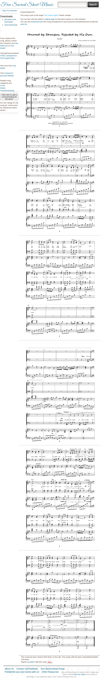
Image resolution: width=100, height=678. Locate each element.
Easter (2, 88)
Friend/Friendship (7, 91)
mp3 (6, 25)
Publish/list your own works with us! (22, 672)
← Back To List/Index (8, 11)
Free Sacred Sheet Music (27, 5)
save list (23, 24)
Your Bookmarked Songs (53, 669)
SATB (2, 56)
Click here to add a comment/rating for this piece (9, 97)
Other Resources (50, 672)
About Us (9, 669)
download (8, 22)
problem (31, 662)
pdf (5, 19)
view (9, 19)
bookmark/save (37, 22)
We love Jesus (79, 674)
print (14, 19)
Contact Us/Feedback (27, 669)
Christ (2, 85)
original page (49, 19)
